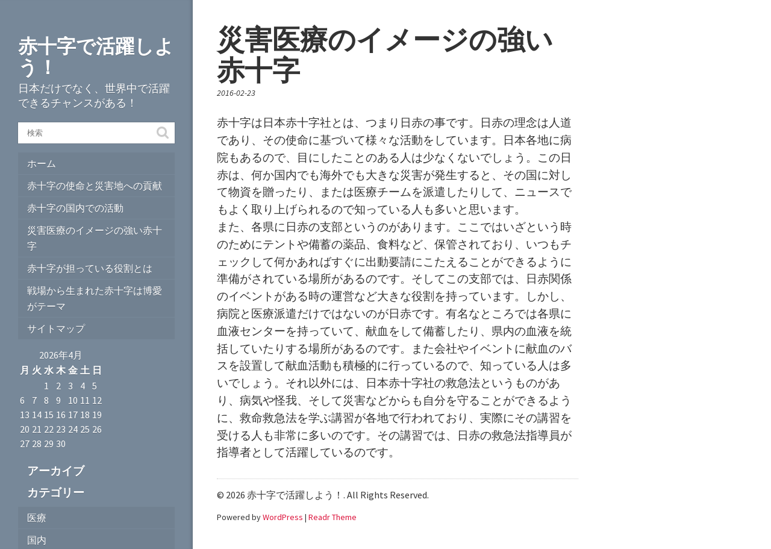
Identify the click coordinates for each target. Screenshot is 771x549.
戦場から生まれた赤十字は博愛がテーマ (94, 298)
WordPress (283, 517)
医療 (36, 518)
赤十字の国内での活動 (75, 208)
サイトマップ (56, 328)
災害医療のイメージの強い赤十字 (94, 238)
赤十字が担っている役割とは (89, 268)
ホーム (41, 163)
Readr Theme (332, 517)
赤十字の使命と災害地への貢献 (94, 186)
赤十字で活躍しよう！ (96, 57)
